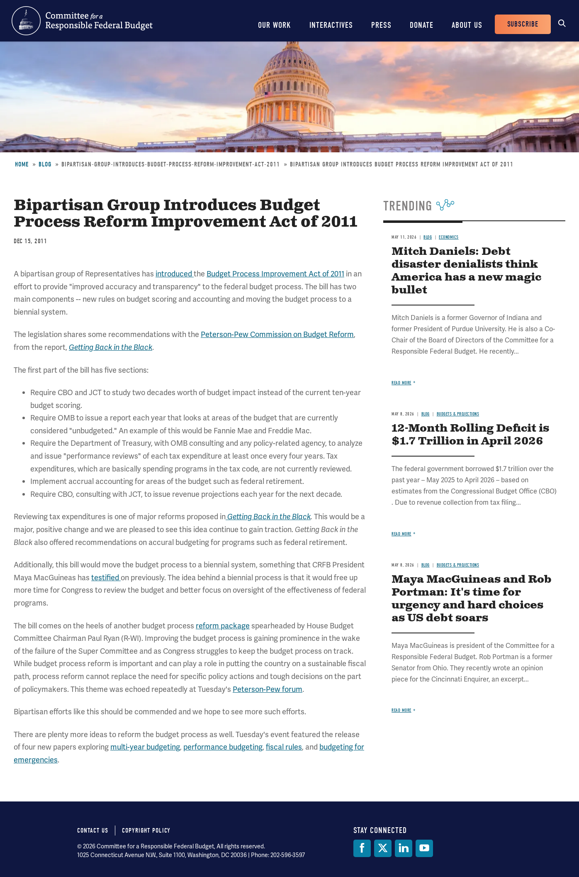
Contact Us (92, 830)
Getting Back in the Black (110, 347)
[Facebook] (362, 848)
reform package (223, 625)
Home (22, 164)
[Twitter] (383, 848)
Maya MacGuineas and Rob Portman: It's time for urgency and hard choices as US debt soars (472, 598)
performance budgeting (223, 747)
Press (381, 25)
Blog (45, 164)
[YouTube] (424, 848)
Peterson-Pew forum (267, 689)
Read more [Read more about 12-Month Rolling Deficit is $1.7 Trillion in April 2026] (401, 534)
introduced (175, 273)
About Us (467, 25)
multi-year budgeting (145, 747)
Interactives (331, 25)
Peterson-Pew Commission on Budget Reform (277, 334)
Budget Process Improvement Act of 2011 (275, 273)
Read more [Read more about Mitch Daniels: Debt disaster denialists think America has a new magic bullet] (401, 383)
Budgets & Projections (458, 414)
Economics (449, 237)
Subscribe (522, 24)
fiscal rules (284, 747)
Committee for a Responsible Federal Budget (82, 20)
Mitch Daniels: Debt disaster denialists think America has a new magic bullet (466, 271)
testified (106, 577)
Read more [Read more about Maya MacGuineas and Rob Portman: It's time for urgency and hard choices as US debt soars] (401, 710)
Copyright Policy (146, 830)
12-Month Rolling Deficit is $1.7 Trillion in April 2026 (470, 435)
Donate (421, 25)
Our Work (274, 25)
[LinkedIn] (403, 848)
